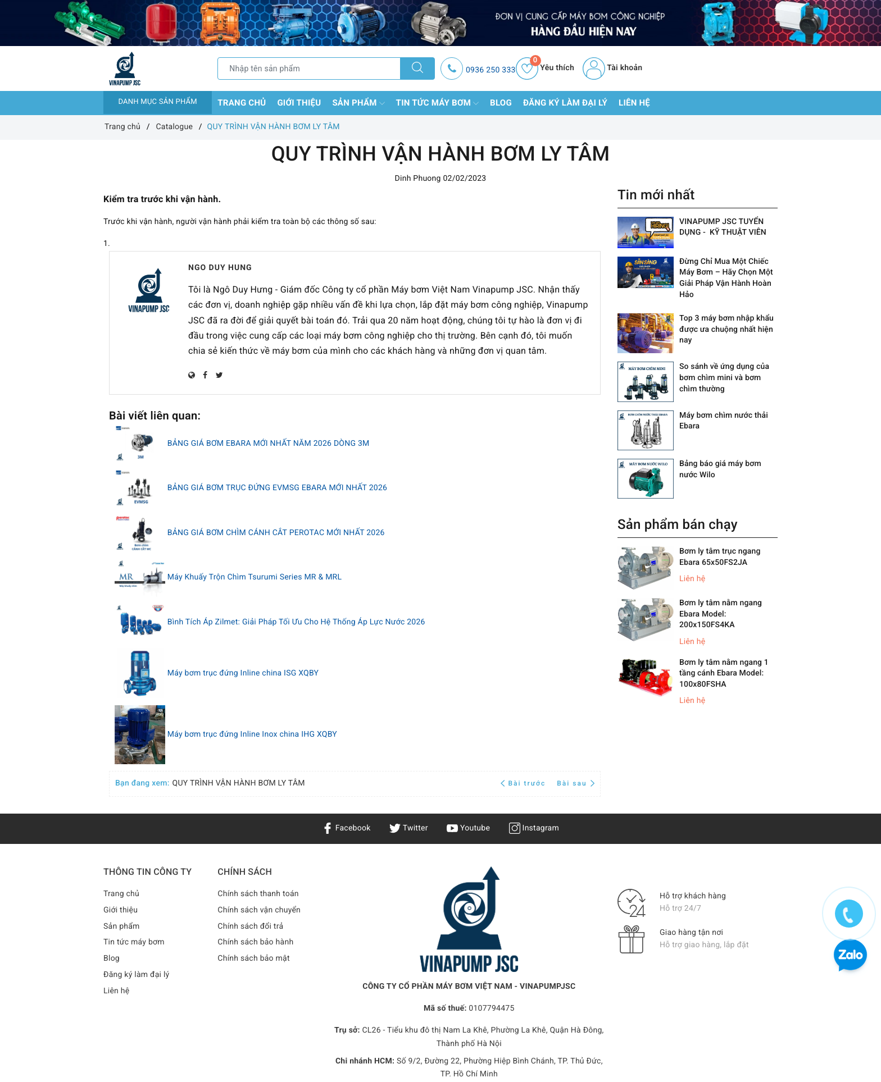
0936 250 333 (491, 70)
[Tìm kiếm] (417, 68)
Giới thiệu (299, 103)
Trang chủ (241, 103)
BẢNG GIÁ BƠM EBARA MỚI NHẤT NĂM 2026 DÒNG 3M (268, 443)
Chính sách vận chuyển (259, 910)
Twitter (408, 828)
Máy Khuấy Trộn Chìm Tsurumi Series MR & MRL (254, 577)
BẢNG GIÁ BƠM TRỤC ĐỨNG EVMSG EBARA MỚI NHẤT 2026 (277, 488)
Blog (501, 103)
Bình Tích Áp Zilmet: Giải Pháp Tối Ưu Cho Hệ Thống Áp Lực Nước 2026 (296, 622)
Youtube (468, 828)
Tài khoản (612, 67)
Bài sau (575, 783)
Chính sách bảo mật (253, 958)
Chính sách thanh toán (257, 893)
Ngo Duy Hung (220, 267)
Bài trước (524, 783)
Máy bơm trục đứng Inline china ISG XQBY (243, 673)
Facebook (346, 828)
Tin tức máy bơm (437, 103)
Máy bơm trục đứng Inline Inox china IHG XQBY (252, 735)
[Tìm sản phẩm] (309, 68)
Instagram (534, 828)
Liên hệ (634, 103)
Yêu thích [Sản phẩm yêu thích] (545, 67)
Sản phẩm (358, 103)
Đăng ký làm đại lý (565, 103)
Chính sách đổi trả (250, 926)
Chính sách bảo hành (255, 942)
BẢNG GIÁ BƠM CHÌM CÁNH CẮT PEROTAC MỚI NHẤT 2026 (276, 532)
